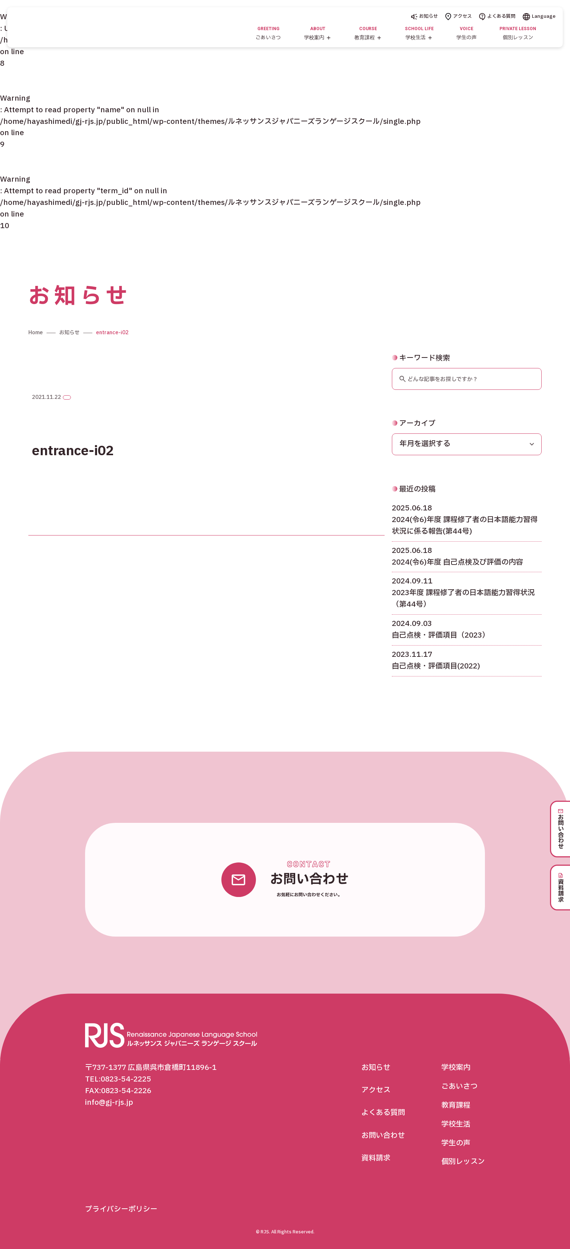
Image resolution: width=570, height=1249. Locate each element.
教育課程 (455, 1105)
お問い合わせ (383, 1135)
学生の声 (455, 1143)
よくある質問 (497, 16)
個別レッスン (463, 1162)
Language (539, 16)
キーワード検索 (421, 376)
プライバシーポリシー (121, 1209)
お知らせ (424, 16)
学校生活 (455, 1124)
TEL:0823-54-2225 (118, 1079)
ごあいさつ (459, 1086)
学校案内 (455, 1067)
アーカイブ (413, 441)
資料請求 (375, 1158)
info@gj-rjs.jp (109, 1102)
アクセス (458, 16)
